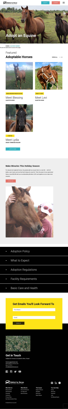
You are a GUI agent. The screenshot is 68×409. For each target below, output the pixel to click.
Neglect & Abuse (39, 389)
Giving (52, 389)
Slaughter (38, 391)
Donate (56, 2)
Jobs (52, 395)
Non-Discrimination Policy (11, 399)
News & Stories (24, 393)
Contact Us (8, 395)
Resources (38, 393)
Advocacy (53, 391)
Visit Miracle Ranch (55, 397)
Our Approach (24, 391)
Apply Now (12, 149)
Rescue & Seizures (25, 389)
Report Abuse (39, 395)
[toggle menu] (64, 2)
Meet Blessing (14, 97)
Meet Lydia (12, 139)
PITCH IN (10, 181)
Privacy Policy (9, 397)
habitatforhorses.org (10, 402)
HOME (7, 46)
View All (55, 57)
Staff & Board (9, 391)
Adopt (45, 2)
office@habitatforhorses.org (12, 366)
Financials (8, 393)
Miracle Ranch (9, 389)
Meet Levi (41, 97)
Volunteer (53, 393)
